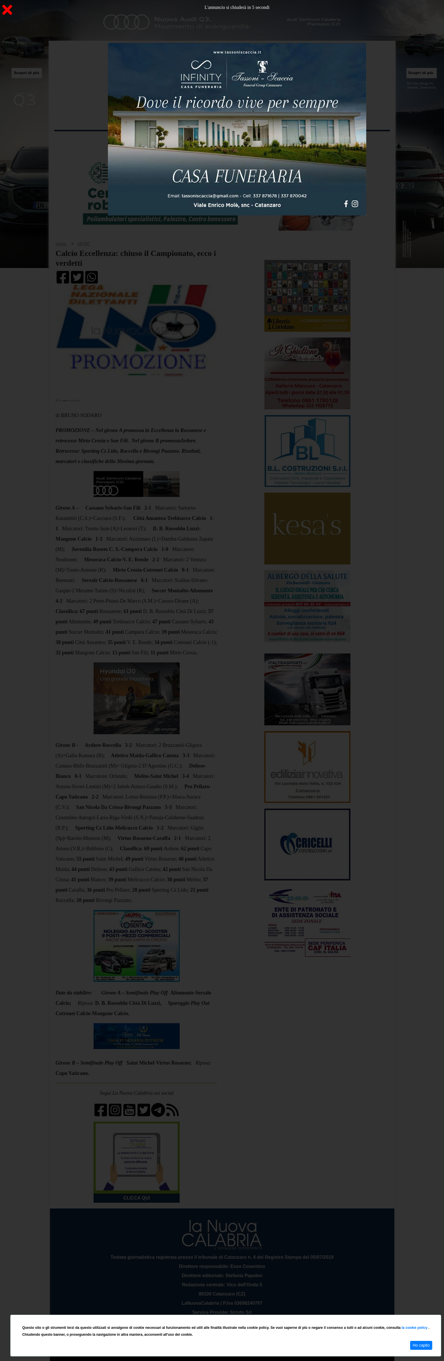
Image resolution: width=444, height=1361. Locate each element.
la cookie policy (415, 1328)
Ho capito (421, 1345)
